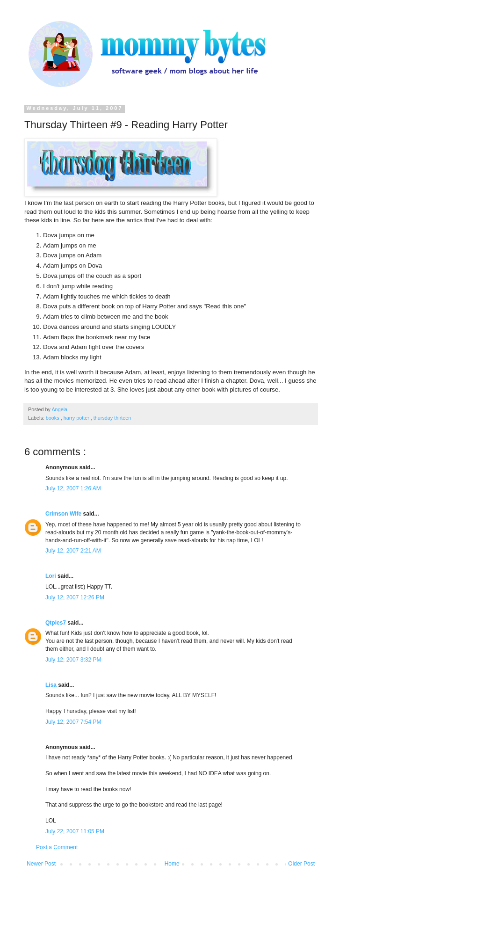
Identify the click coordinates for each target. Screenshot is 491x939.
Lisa (51, 685)
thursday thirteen (112, 418)
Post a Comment (57, 847)
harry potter (77, 418)
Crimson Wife (64, 513)
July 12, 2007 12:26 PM (74, 597)
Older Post (301, 863)
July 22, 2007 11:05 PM (74, 831)
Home (172, 863)
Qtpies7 (56, 622)
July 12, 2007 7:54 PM (73, 722)
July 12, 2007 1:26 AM (73, 488)
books (53, 418)
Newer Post (41, 863)
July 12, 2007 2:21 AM (73, 550)
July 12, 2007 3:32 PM (73, 659)
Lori (51, 576)
